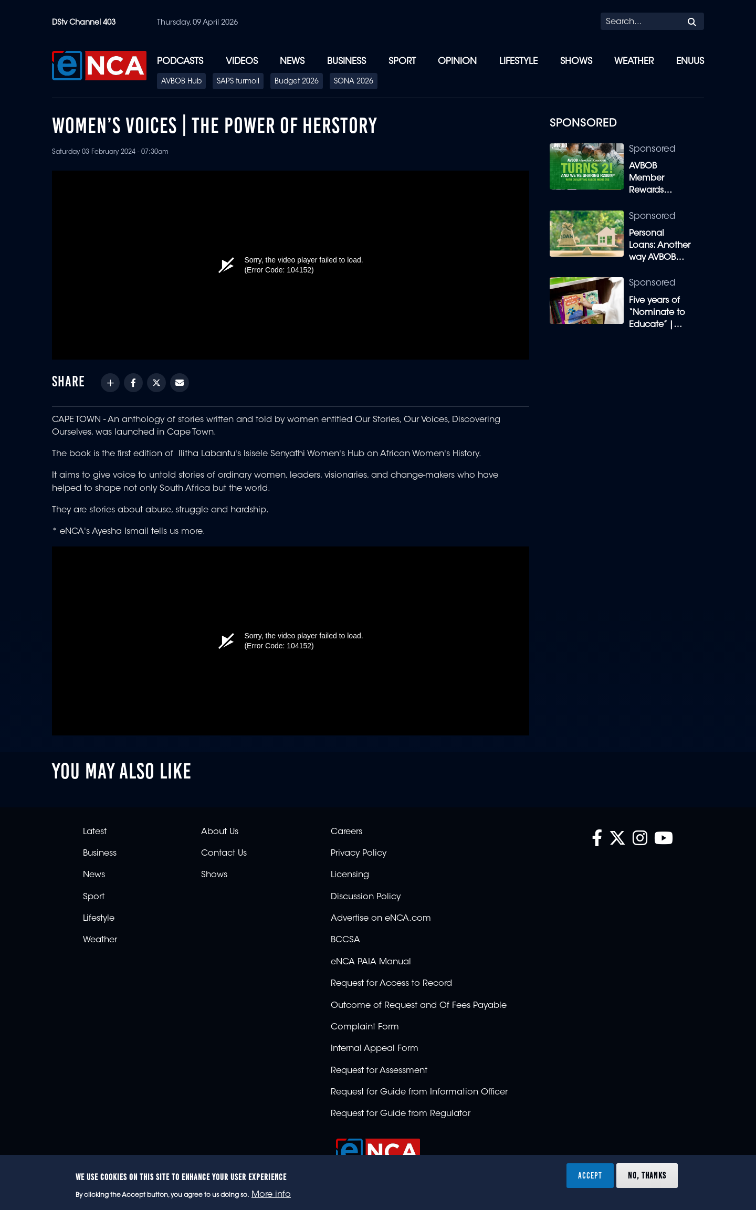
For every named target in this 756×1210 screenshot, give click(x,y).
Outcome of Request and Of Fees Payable (419, 1006)
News (292, 61)
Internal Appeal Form (374, 1049)
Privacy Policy (358, 853)
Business (346, 61)
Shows (576, 61)
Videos (242, 61)
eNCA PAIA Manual (371, 962)
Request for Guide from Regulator (400, 1114)
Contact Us (224, 853)
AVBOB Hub (181, 82)
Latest (95, 832)
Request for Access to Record (391, 984)
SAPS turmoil (238, 82)
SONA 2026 (353, 82)
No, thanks (647, 1175)
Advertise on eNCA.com (381, 918)
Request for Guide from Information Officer (419, 1092)
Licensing (350, 875)
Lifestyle (518, 61)
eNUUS (690, 61)
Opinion (457, 61)
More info (271, 1195)
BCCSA (345, 940)
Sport (402, 61)
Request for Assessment (379, 1071)
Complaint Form (365, 1027)
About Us (219, 832)
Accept (590, 1175)
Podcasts (180, 61)
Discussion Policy (366, 897)
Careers (346, 832)
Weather (634, 61)
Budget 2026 (297, 82)
